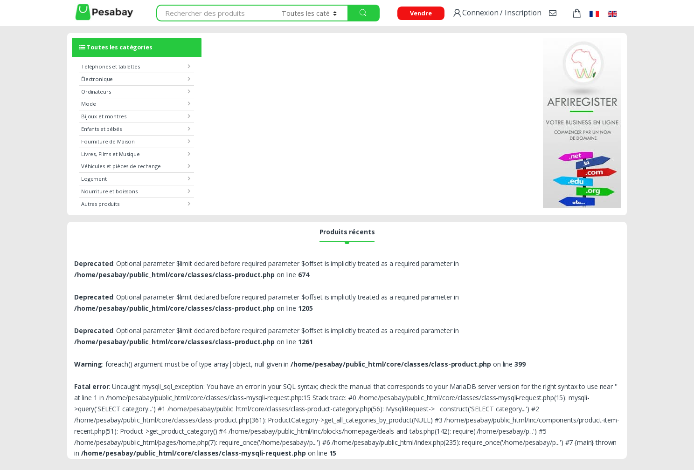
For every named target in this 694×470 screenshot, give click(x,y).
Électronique (97, 78)
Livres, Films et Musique (110, 153)
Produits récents (347, 232)
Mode (88, 103)
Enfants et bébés (101, 128)
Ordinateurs (96, 91)
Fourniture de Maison (108, 141)
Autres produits (100, 203)
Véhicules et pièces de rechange (121, 166)
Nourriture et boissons (109, 191)
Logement (94, 178)
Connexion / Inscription (496, 13)
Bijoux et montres (103, 116)
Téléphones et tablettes (110, 66)
